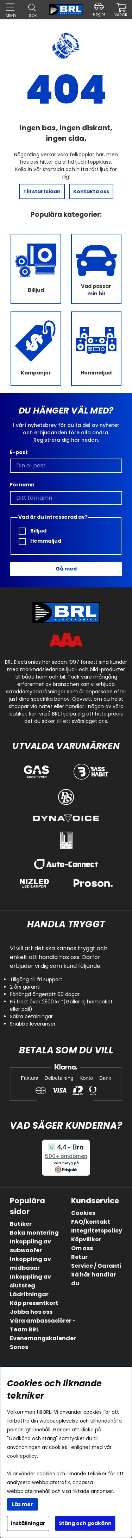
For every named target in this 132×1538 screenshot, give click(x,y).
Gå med (66, 568)
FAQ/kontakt (90, 1222)
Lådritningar (29, 1294)
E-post (19, 452)
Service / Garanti (96, 1266)
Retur (79, 1257)
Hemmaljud (40, 541)
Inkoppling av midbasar (30, 1263)
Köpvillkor (86, 1239)
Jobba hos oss (31, 1312)
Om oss (82, 1248)
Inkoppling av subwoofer (30, 1245)
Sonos (19, 1347)
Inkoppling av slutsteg (30, 1281)
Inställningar (28, 1523)
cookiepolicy (22, 1456)
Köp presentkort (34, 1303)
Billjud (32, 531)
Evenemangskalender (43, 1338)
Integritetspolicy (96, 1231)
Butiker (21, 1224)
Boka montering (34, 1233)
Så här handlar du (93, 1279)
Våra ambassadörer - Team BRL (43, 1325)
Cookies (83, 1213)
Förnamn (22, 484)
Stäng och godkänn (85, 1523)
